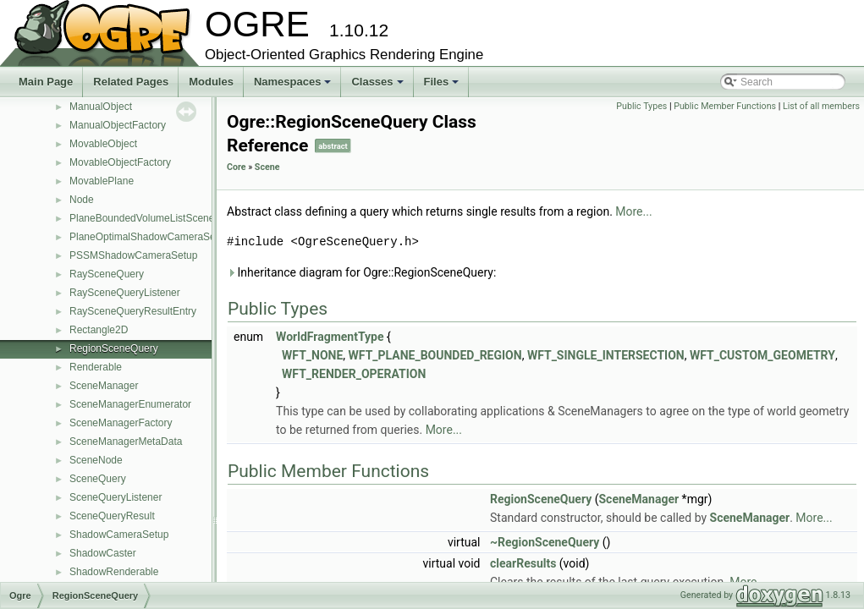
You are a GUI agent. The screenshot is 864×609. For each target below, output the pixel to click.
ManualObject (100, 106)
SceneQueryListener (115, 497)
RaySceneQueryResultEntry (132, 311)
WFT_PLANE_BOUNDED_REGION (435, 355)
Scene (267, 167)
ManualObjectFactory (117, 125)
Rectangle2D (98, 330)
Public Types (641, 106)
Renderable (95, 367)
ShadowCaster (102, 553)
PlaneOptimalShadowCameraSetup (149, 237)
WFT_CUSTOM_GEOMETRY (762, 355)
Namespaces (294, 86)
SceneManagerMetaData (125, 441)
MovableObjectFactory (120, 162)
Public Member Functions (725, 106)
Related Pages (130, 81)
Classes (378, 86)
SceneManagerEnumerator (130, 404)
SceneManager (103, 386)
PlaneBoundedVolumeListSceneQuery (155, 218)
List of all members (821, 106)
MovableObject (103, 144)
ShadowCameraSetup (118, 534)
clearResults (523, 563)
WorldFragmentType (329, 336)
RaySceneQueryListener (124, 293)
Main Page (46, 81)
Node (81, 200)
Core (236, 167)
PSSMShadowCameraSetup (133, 255)
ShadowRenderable (113, 572)
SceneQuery (97, 479)
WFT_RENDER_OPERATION (354, 374)
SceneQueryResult (112, 516)
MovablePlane (101, 181)
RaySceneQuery (106, 274)
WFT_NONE (312, 355)
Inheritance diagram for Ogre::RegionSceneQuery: (361, 272)
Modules (211, 81)
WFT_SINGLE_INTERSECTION (606, 355)
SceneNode (96, 460)
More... (633, 211)
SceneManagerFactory (120, 423)
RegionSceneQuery (113, 348)
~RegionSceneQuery (544, 542)
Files (443, 86)
